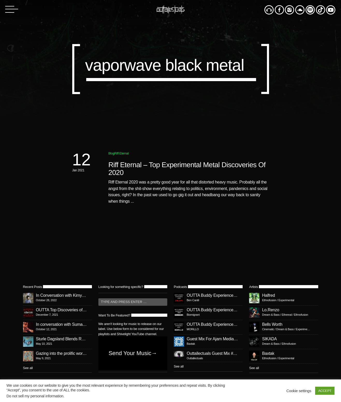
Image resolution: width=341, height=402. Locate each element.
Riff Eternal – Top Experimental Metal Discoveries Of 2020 (187, 169)
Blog (111, 153)
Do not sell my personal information (34, 396)
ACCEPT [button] (324, 391)
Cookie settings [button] (298, 391)
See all (28, 368)
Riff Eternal (121, 153)
